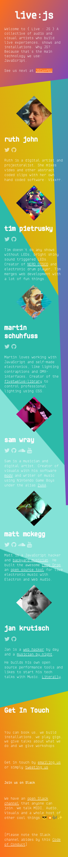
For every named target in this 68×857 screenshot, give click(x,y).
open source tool (27, 569)
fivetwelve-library (23, 381)
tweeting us (36, 767)
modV (8, 475)
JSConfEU (44, 70)
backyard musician (30, 560)
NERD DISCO (37, 264)
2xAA (42, 485)
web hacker (33, 649)
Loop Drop (51, 564)
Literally (51, 676)
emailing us (49, 762)
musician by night (34, 654)
